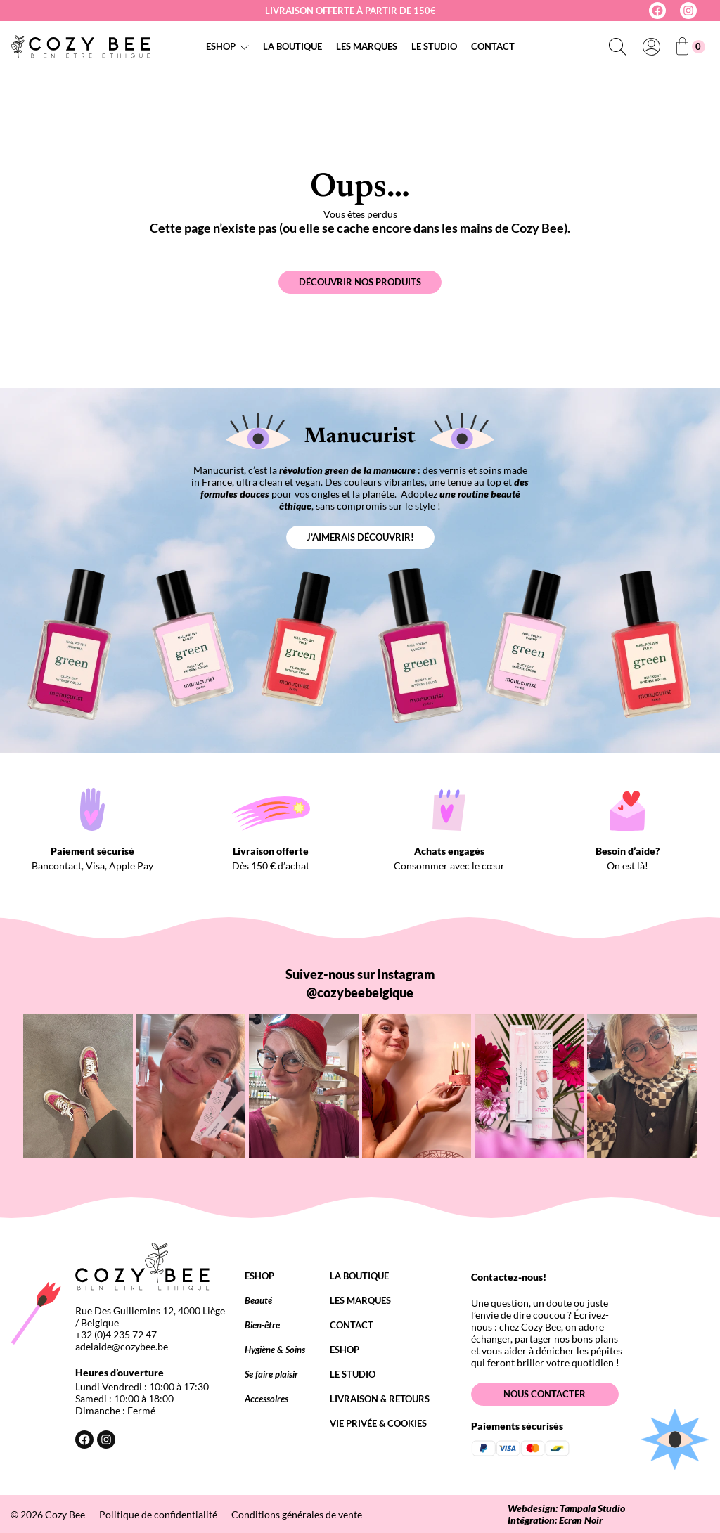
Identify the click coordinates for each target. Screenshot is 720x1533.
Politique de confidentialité (158, 1514)
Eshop (221, 46)
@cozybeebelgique (360, 992)
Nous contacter (544, 1393)
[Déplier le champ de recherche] (617, 46)
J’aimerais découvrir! (360, 537)
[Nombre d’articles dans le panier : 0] (690, 46)
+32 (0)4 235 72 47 (116, 1334)
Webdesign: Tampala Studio (566, 1508)
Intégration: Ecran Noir (555, 1520)
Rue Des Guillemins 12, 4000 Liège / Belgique (150, 1316)
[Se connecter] (651, 46)
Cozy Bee (65, 1514)
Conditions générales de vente (296, 1514)
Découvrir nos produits (360, 281)
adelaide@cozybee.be (121, 1346)
